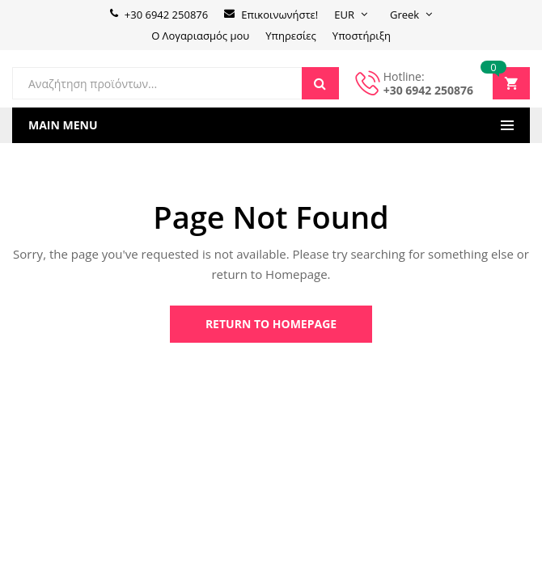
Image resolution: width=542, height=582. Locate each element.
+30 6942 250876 (428, 90)
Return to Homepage (271, 323)
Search (320, 83)
